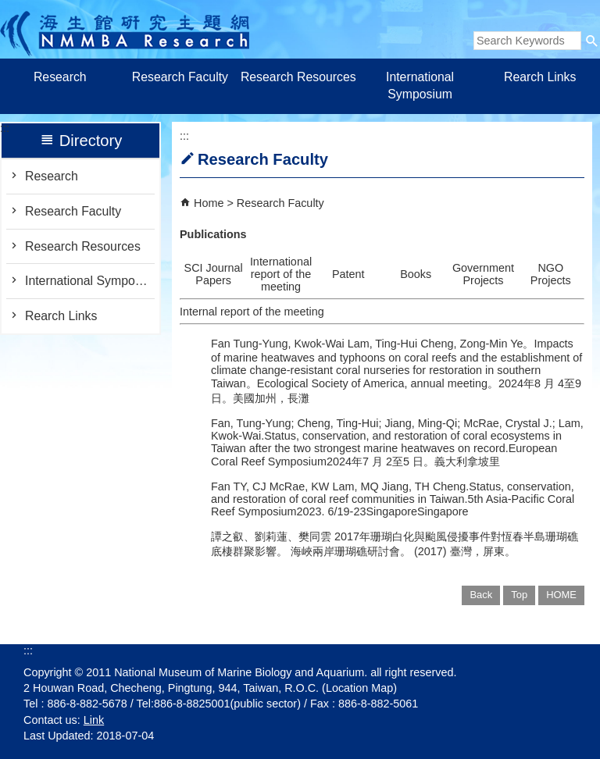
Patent (348, 274)
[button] (592, 40)
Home (208, 203)
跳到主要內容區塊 (8, 8)
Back (481, 594)
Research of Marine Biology (124, 29)
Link (94, 720)
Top (519, 594)
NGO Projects (550, 274)
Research (60, 77)
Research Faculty (180, 77)
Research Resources (300, 77)
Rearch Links (540, 77)
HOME (561, 594)
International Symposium (420, 85)
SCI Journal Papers (213, 274)
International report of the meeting (281, 274)
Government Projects (483, 274)
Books (415, 274)
